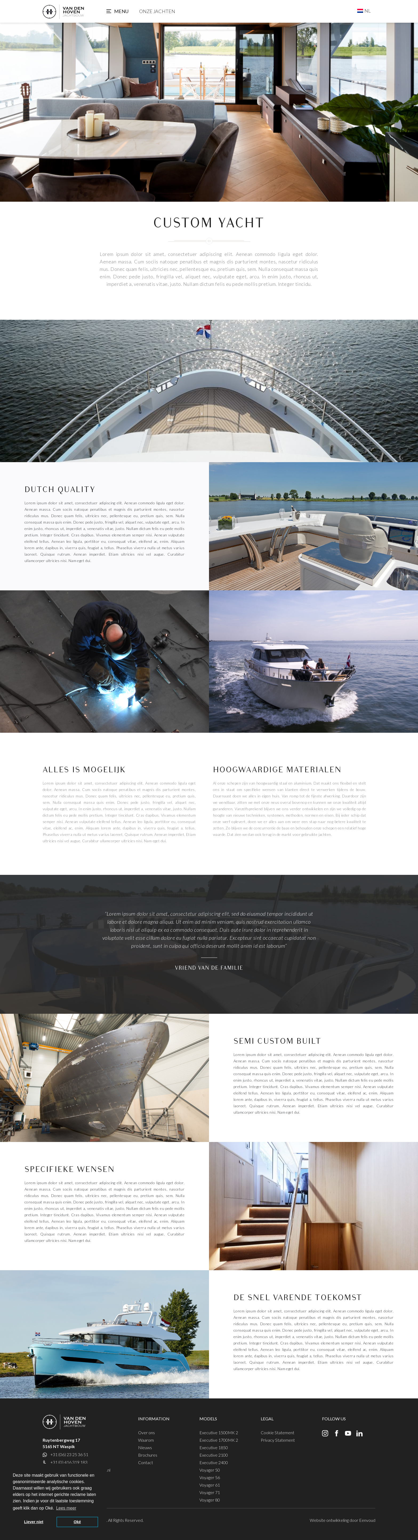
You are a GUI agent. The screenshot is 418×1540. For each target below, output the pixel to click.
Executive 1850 (213, 1447)
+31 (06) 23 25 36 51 (69, 1454)
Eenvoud (367, 1520)
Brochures (147, 1454)
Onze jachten (157, 11)
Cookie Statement (277, 1432)
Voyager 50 (209, 1469)
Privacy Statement (278, 1439)
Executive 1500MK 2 (218, 1432)
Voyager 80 (209, 1499)
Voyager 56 (209, 1477)
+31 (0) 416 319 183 (68, 1462)
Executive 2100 (213, 1454)
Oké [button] (77, 1522)
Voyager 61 (209, 1484)
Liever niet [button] (33, 1522)
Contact (145, 1462)
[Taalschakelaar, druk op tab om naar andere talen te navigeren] (364, 11)
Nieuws (145, 1447)
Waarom (146, 1439)
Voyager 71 (209, 1492)
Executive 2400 (213, 1462)
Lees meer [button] (66, 1508)
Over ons (146, 1432)
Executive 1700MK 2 (218, 1439)
